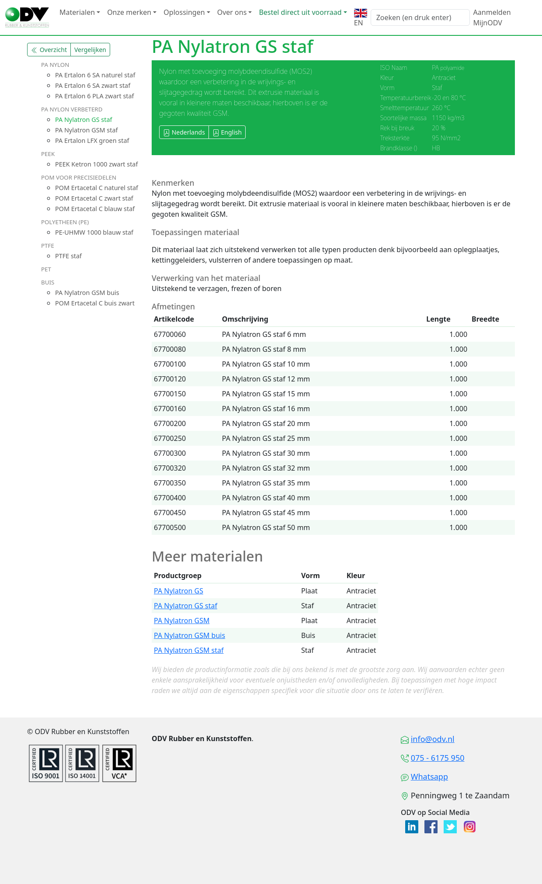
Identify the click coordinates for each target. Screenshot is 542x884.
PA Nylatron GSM (181, 620)
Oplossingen (184, 12)
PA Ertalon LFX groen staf (92, 140)
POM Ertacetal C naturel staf (96, 188)
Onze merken (129, 12)
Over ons (232, 12)
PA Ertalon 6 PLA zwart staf (94, 96)
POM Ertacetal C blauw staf (95, 209)
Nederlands (184, 132)
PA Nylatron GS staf (83, 119)
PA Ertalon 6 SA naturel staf (95, 75)
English (227, 132)
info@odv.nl (433, 739)
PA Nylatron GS (178, 591)
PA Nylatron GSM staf (86, 130)
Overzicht (49, 49)
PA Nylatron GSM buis (87, 292)
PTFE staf (68, 256)
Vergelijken (90, 49)
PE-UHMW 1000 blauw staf (94, 232)
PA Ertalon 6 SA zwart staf (92, 85)
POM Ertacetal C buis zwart (95, 303)
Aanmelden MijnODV (492, 17)
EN (360, 18)
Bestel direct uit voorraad (300, 12)
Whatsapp (429, 776)
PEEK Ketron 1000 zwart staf (96, 164)
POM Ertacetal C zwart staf (94, 198)
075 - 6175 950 (438, 757)
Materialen (77, 12)
